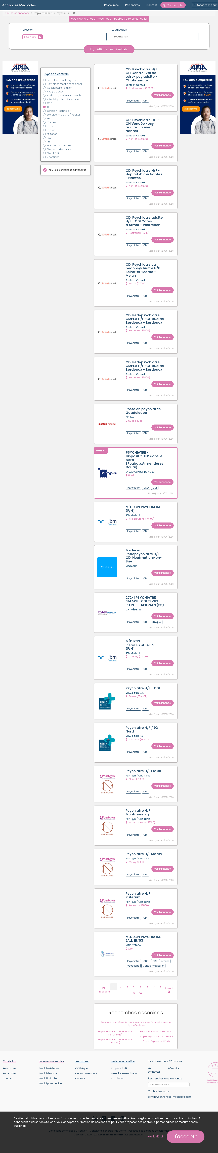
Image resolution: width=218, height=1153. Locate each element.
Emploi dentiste (48, 1068)
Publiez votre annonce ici (130, 19)
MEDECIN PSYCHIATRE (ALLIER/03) (143, 934)
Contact (151, 5)
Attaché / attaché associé (63, 99)
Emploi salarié (119, 1063)
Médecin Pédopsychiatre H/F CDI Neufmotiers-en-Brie (144, 555)
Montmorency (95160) (141, 820)
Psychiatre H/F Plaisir (144, 769)
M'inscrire (173, 1063)
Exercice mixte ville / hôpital (63, 114)
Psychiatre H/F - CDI (143, 688)
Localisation (119, 30)
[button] (173, 5)
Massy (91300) (136, 859)
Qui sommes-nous (86, 1068)
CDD (49, 103)
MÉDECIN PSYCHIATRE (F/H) (143, 509)
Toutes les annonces (17, 13)
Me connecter (154, 1065)
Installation (117, 1073)
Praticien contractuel (59, 145)
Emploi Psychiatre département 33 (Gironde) (115, 1028)
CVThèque (81, 1063)
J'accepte (185, 1136)
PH (48, 141)
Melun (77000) (136, 280)
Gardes (51, 122)
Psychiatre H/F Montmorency (138, 810)
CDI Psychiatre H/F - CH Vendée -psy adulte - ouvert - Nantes (143, 125)
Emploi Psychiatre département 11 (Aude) (115, 1035)
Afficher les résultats (109, 49)
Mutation (52, 134)
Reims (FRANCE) (137, 696)
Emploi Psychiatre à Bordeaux (156, 1026)
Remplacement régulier (61, 80)
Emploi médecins (49, 1063)
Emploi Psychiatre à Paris (156, 1035)
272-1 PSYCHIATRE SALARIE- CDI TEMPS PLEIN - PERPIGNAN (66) (142, 601)
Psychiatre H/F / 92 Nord (142, 729)
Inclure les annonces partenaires (67, 170)
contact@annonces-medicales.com (169, 1091)
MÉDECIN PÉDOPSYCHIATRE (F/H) (140, 646)
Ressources (111, 5)
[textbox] (44, 36)
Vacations (53, 157)
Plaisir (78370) (136, 777)
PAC (49, 137)
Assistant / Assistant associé (64, 95)
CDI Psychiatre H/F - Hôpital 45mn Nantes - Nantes (144, 173)
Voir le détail (155, 1136)
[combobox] (63, 37)
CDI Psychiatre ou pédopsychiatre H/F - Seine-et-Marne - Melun (144, 267)
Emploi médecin (43, 13)
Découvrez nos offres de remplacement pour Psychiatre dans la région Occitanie (136, 1018)
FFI (48, 118)
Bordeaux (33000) (138, 330)
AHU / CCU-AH (55, 91)
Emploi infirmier (48, 1073)
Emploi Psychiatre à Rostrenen (156, 1031)
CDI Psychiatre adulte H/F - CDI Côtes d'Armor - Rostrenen (144, 219)
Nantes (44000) (137, 138)
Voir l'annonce (162, 93)
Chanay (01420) (137, 658)
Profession (26, 30)
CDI (49, 107)
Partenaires (132, 5)
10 (140, 987)
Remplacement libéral (124, 1068)
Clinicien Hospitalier (58, 111)
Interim (51, 126)
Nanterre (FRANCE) (138, 739)
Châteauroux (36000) (140, 88)
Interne (51, 130)
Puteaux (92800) (137, 901)
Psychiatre (63, 13)
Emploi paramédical (50, 1078)
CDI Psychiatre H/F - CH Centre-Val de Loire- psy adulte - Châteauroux (143, 75)
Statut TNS (53, 153)
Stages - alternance (59, 149)
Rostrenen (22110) (138, 230)
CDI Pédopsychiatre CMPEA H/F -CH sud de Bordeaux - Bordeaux (143, 317)
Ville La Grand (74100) (140, 519)
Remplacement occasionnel (64, 84)
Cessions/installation (59, 87)
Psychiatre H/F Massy (144, 851)
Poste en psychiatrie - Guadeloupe (145, 412)
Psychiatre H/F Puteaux (138, 891)
